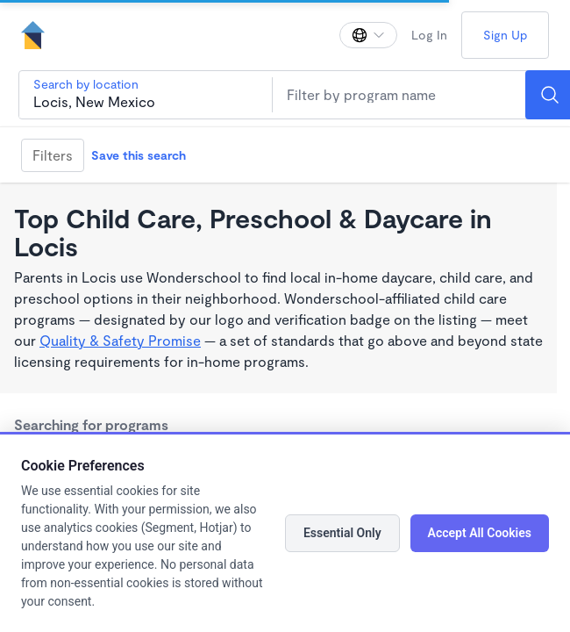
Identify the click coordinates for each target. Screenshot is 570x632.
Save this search (138, 154)
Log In (429, 34)
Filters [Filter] (52, 155)
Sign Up (505, 34)
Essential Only (342, 533)
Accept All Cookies (479, 533)
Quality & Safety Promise (120, 340)
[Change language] (368, 35)
